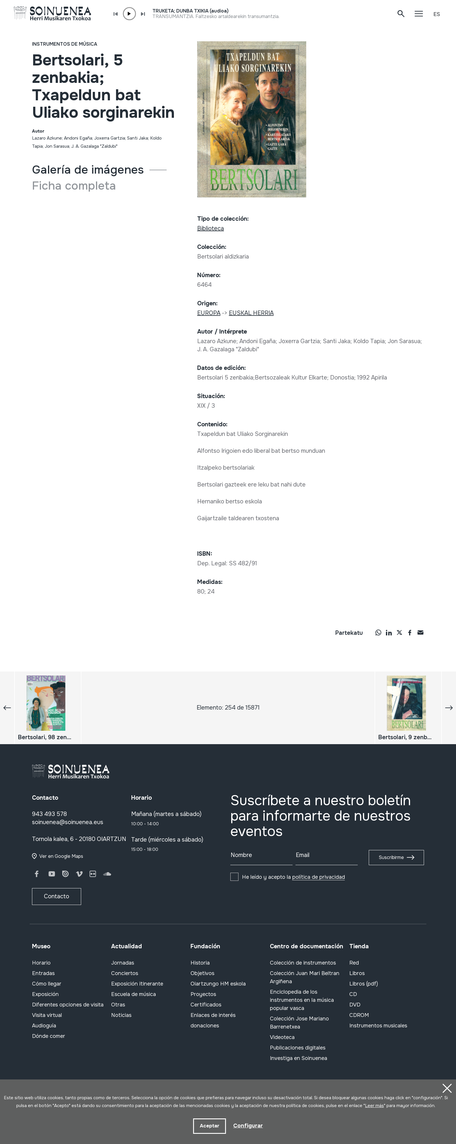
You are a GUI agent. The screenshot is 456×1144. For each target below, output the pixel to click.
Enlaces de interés (213, 1015)
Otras (118, 1005)
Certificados (205, 1005)
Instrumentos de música (64, 44)
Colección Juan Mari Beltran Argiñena (304, 977)
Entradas (43, 973)
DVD (354, 1005)
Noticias (121, 1015)
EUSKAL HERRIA (251, 313)
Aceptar (209, 1126)
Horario (41, 963)
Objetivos (202, 973)
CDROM (359, 1015)
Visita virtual (47, 1015)
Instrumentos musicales (378, 1025)
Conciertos (124, 973)
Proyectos (203, 994)
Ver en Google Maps (61, 856)
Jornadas (122, 963)
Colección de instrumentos (303, 963)
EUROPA (208, 313)
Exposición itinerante (137, 984)
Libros (357, 973)
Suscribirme (391, 857)
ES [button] (436, 14)
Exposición (45, 994)
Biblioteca (210, 228)
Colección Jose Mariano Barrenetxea (299, 1022)
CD (353, 994)
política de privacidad (318, 877)
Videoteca (282, 1037)
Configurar (248, 1125)
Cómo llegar (46, 984)
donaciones (204, 1025)
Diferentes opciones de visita (68, 1005)
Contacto (56, 896)
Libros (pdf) (363, 984)
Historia (200, 963)
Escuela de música (133, 994)
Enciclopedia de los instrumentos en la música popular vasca (302, 1000)
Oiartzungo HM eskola (218, 984)
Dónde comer (48, 1036)
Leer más (374, 1105)
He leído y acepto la (293, 877)
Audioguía (44, 1025)
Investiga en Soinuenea (298, 1058)
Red (354, 963)
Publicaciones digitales (297, 1048)
